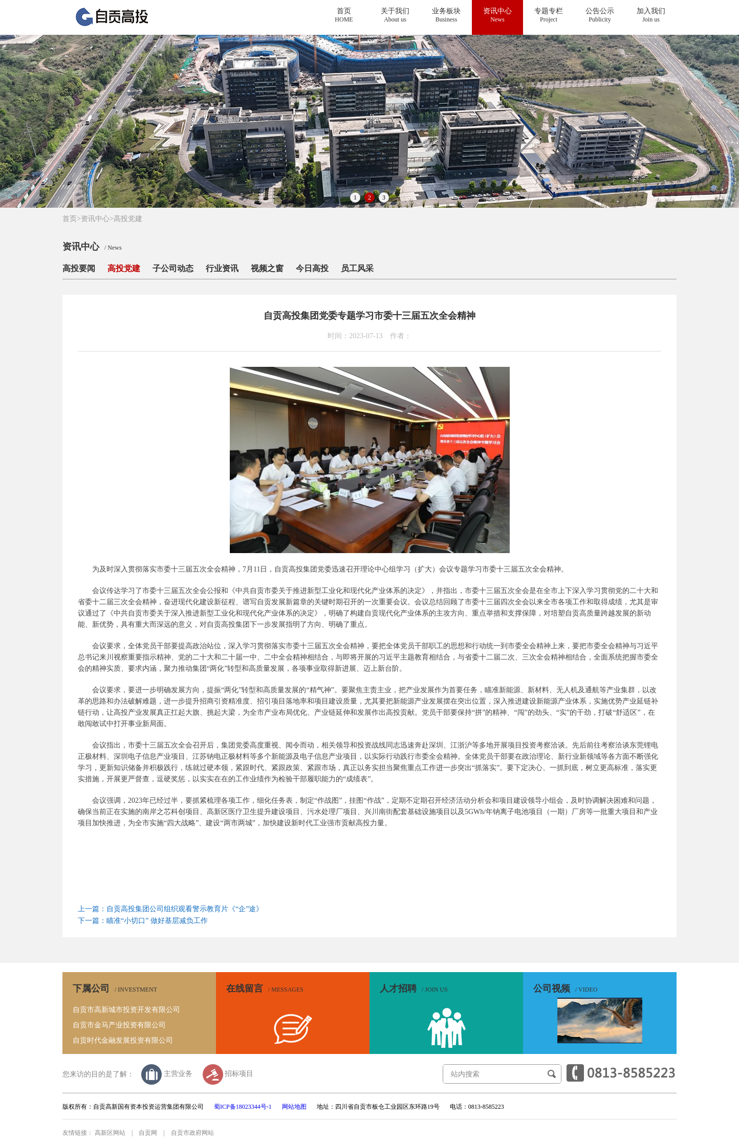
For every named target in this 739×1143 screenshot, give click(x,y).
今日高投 (312, 268)
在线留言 (264, 988)
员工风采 (357, 268)
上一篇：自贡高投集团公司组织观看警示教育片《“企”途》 (170, 909)
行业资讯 (222, 268)
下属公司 (115, 988)
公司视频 (565, 988)
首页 (71, 219)
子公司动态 (173, 268)
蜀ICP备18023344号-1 (243, 1106)
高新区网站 (110, 1132)
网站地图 (294, 1106)
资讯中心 (95, 219)
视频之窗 (267, 268)
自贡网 (148, 1132)
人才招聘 (414, 988)
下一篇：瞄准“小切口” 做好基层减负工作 (143, 921)
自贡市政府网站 (192, 1132)
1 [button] (355, 197)
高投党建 (128, 219)
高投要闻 (78, 268)
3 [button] (383, 197)
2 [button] (369, 197)
